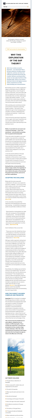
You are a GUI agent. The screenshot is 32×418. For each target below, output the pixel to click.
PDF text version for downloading (16, 49)
